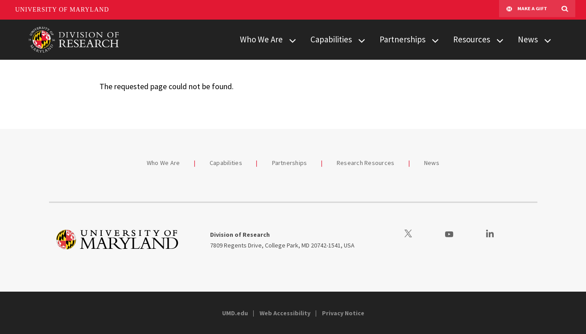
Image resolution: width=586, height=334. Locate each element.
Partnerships (402, 39)
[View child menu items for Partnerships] (435, 40)
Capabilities (331, 39)
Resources (471, 39)
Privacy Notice (343, 313)
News (528, 39)
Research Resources (366, 163)
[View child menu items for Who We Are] (292, 40)
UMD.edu (235, 313)
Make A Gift (526, 10)
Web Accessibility (285, 313)
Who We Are (261, 39)
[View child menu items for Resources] (500, 40)
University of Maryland (62, 9)
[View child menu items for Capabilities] (361, 40)
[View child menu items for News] (547, 40)
